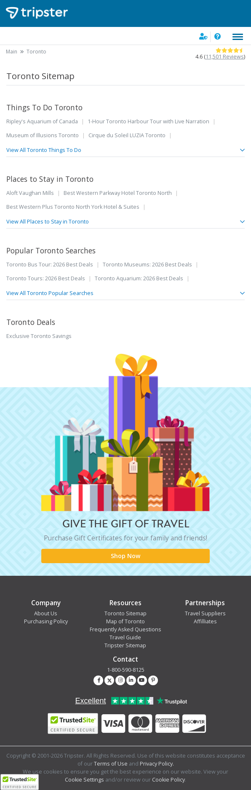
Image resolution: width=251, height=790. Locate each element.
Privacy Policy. (157, 763)
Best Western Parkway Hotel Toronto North (118, 193)
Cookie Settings (84, 779)
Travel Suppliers (205, 613)
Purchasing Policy (46, 621)
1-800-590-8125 (125, 669)
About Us (45, 613)
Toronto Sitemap (125, 613)
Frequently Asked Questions (125, 629)
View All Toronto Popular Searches (125, 293)
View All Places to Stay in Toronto (125, 221)
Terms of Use (111, 763)
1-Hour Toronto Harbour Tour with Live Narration (148, 121)
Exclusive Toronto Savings (39, 336)
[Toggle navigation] (237, 37)
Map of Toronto (125, 621)
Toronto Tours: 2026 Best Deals (45, 278)
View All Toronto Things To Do (125, 150)
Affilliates (205, 621)
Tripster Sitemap (125, 645)
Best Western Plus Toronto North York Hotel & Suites (72, 206)
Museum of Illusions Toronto (42, 135)
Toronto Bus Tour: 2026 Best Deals (49, 264)
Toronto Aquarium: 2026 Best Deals (139, 278)
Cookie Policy (168, 779)
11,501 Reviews (225, 56)
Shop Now (125, 556)
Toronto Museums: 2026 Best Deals (147, 264)
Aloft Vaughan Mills (30, 193)
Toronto (36, 51)
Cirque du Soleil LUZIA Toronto (127, 135)
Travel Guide (125, 637)
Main (11, 51)
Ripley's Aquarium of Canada (42, 121)
